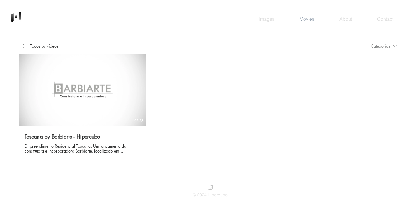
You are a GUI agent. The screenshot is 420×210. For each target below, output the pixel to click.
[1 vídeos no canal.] (210, 104)
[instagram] (210, 187)
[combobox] (384, 45)
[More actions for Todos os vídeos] (40, 46)
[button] (40, 46)
